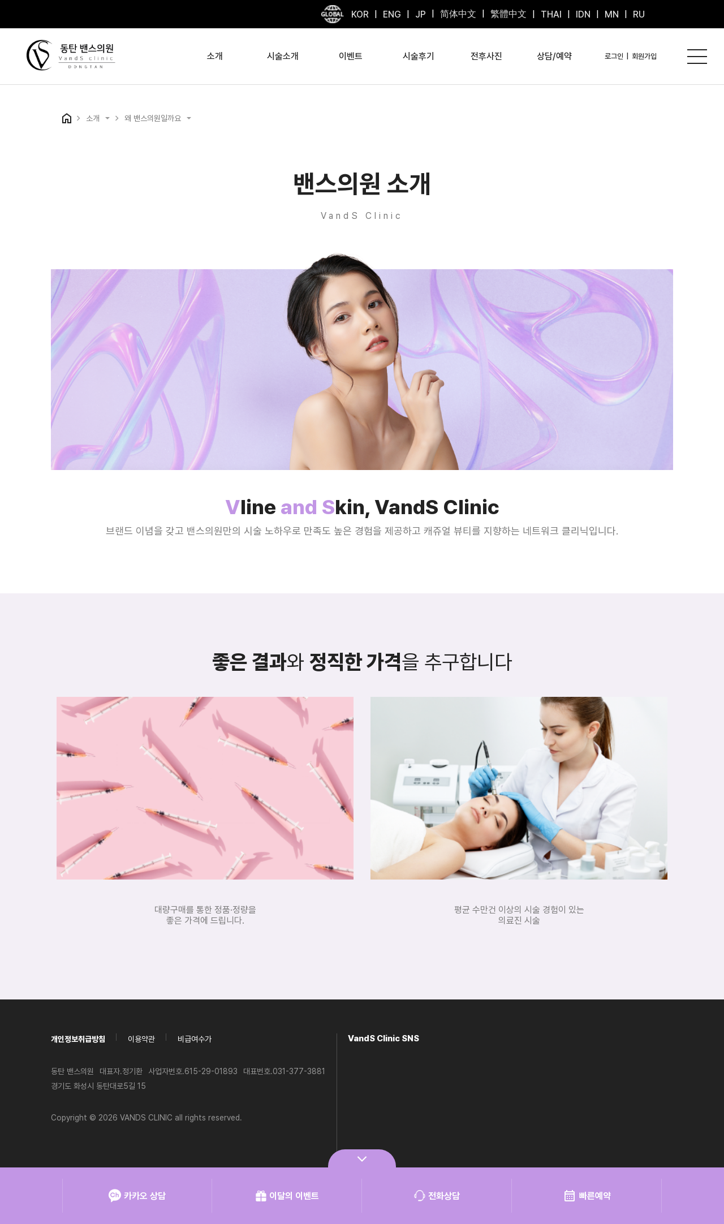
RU (639, 14)
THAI (551, 14)
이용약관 (141, 1039)
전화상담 (437, 1195)
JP (420, 14)
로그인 (614, 56)
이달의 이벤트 (287, 1195)
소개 (215, 56)
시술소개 (283, 56)
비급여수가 (195, 1039)
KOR (360, 14)
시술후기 (418, 56)
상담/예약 (554, 56)
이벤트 (351, 56)
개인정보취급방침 (78, 1039)
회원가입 (644, 56)
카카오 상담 (137, 1196)
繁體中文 (508, 13)
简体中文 (458, 13)
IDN (583, 14)
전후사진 (486, 56)
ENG (392, 14)
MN (612, 14)
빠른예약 (587, 1196)
